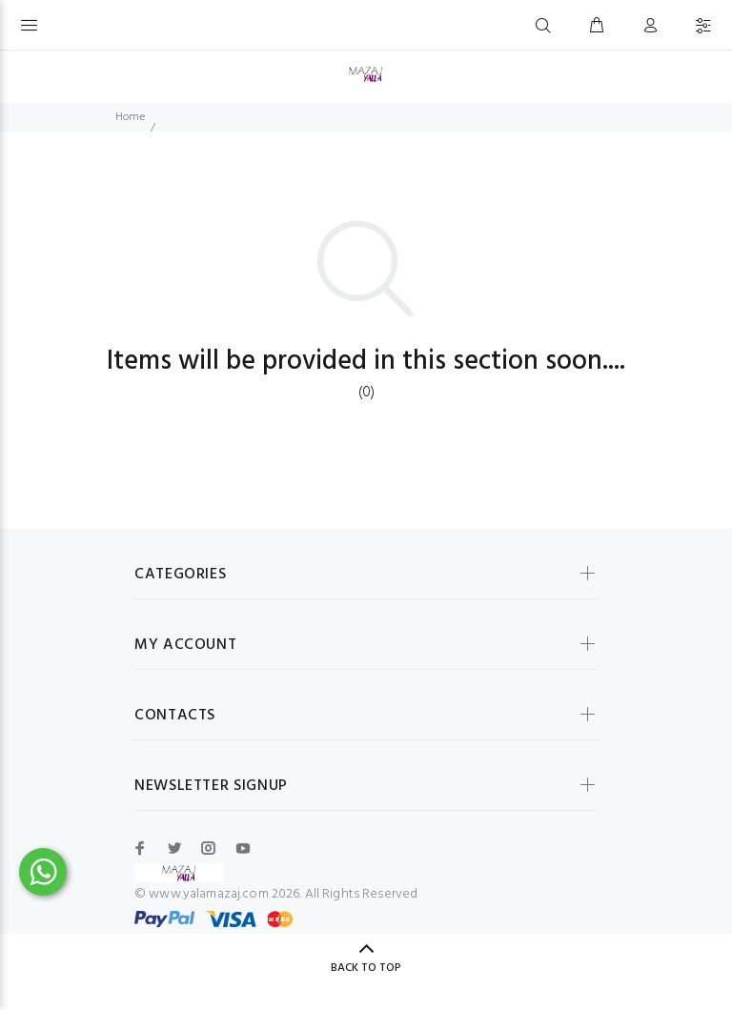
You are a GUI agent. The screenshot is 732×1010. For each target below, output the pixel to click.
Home (130, 117)
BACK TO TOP (366, 968)
